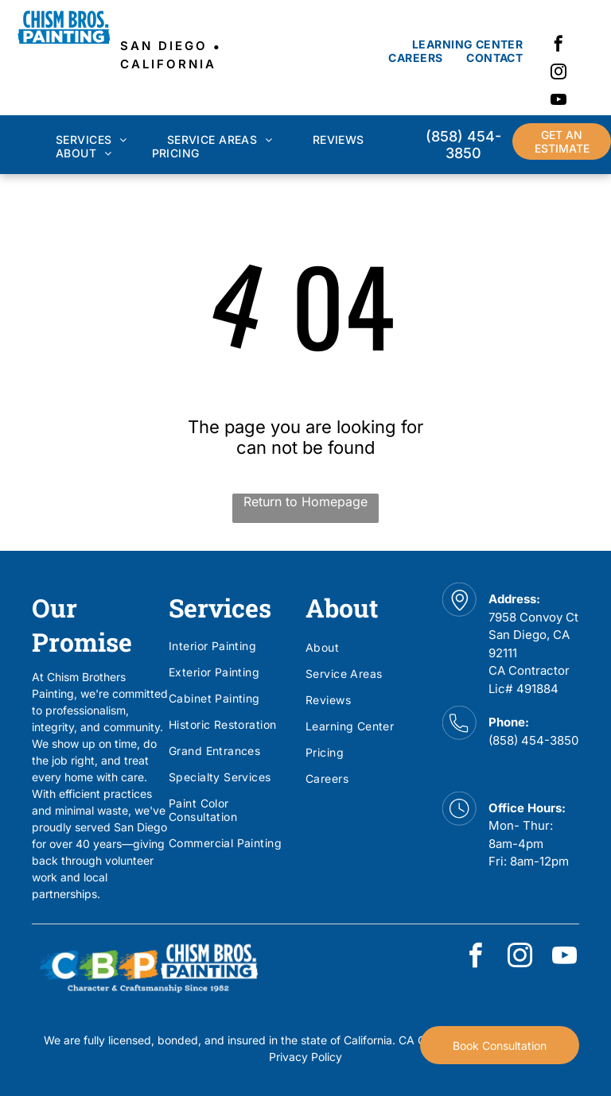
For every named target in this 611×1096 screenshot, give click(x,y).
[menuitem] (467, 44)
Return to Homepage (305, 501)
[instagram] (558, 73)
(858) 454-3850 (533, 740)
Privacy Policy (305, 1056)
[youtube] (558, 101)
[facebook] (558, 46)
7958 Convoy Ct (533, 617)
